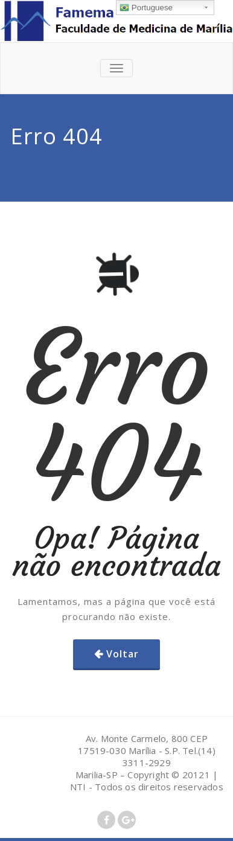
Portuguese (146, 8)
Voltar (122, 653)
